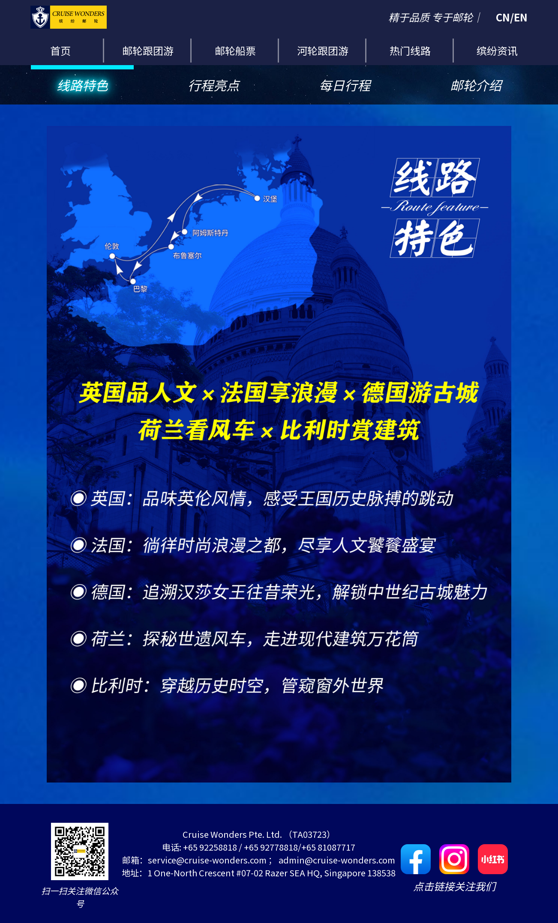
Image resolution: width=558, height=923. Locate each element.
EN (521, 16)
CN (503, 16)
